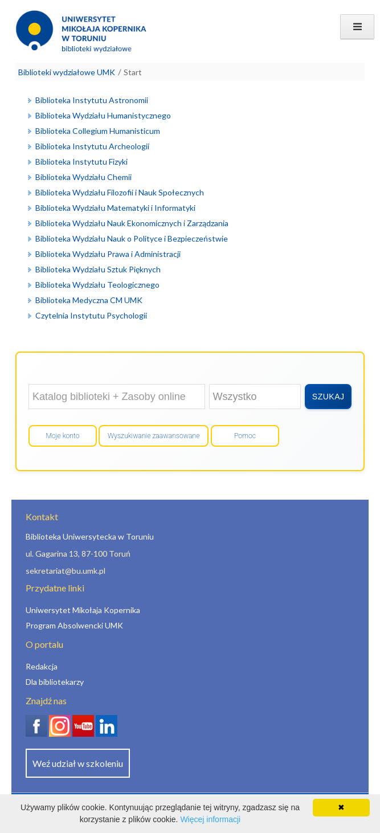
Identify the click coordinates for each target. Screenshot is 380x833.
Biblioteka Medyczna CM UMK (88, 300)
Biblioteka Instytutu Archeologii (92, 146)
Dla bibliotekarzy (55, 682)
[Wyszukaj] (328, 396)
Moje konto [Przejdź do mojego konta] (62, 436)
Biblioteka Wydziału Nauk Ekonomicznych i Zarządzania (131, 223)
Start (133, 72)
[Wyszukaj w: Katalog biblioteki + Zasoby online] (116, 396)
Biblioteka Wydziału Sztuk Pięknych (98, 269)
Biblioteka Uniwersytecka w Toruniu (90, 536)
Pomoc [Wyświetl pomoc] (245, 436)
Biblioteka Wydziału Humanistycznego (103, 115)
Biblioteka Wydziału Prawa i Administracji (108, 254)
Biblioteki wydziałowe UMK (66, 72)
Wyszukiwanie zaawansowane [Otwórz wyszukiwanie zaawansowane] (153, 436)
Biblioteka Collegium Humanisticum (97, 131)
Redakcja (42, 666)
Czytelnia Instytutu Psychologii (91, 315)
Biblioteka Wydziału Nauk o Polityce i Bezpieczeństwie (131, 238)
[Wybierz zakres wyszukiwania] (255, 396)
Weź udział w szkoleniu (77, 763)
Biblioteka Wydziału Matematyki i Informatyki (115, 208)
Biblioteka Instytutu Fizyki (81, 161)
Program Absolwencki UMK (74, 625)
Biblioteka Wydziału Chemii (83, 177)
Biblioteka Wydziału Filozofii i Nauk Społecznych (119, 192)
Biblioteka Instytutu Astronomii (91, 100)
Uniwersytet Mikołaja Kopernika (83, 610)
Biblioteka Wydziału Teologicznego (97, 284)
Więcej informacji (210, 819)
